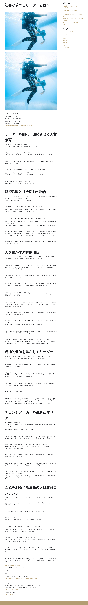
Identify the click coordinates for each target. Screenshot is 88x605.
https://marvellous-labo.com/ (12, 565)
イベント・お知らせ (68, 32)
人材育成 (65, 38)
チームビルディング (68, 34)
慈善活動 (65, 43)
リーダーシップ (67, 36)
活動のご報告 (66, 45)
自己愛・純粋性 (67, 47)
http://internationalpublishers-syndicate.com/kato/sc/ (19, 125)
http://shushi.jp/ (9, 594)
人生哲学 (65, 40)
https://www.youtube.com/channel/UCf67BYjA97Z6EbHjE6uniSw (22, 578)
